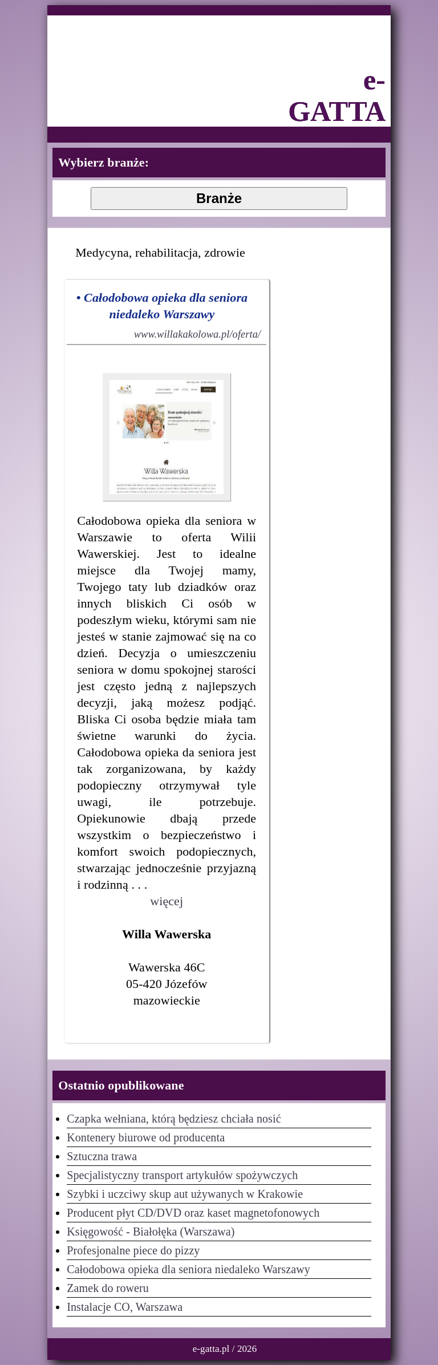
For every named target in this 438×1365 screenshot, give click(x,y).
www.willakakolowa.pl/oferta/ (197, 334)
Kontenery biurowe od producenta (146, 1137)
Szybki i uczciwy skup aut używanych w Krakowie (185, 1194)
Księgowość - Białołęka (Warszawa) (150, 1231)
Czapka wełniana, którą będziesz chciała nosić (174, 1118)
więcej (166, 901)
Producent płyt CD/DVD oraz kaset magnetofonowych (193, 1212)
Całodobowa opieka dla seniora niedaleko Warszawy (188, 1269)
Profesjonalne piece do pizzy (133, 1250)
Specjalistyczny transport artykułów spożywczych (182, 1175)
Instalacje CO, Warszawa (124, 1307)
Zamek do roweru (108, 1288)
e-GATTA (337, 95)
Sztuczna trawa (102, 1156)
